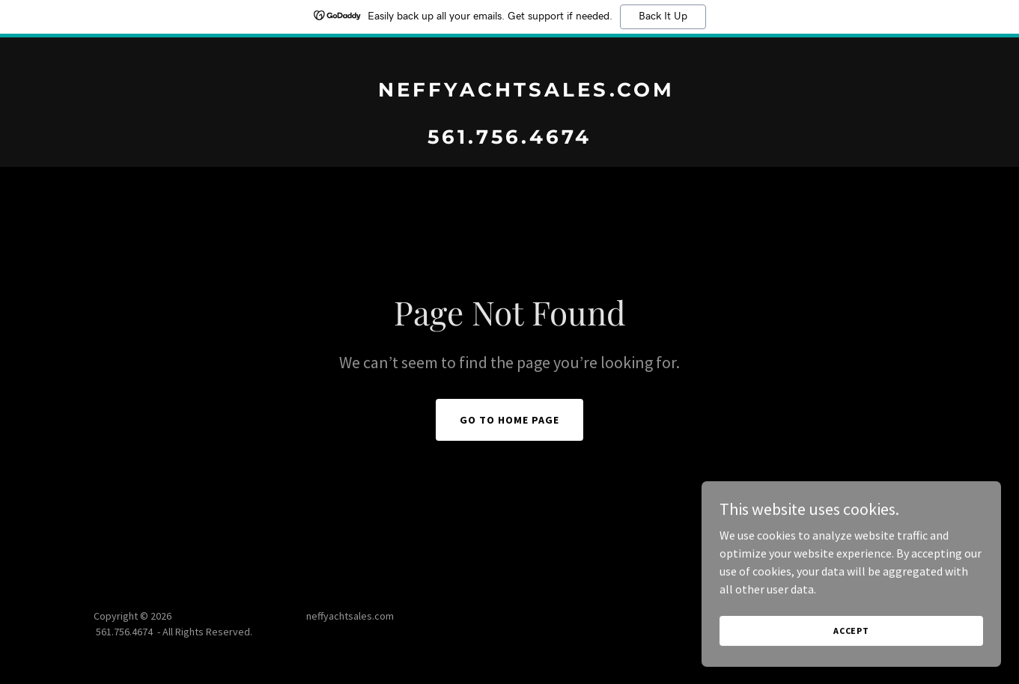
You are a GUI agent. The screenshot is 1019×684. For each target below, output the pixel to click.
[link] (509, 139)
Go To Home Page (509, 420)
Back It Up (663, 16)
